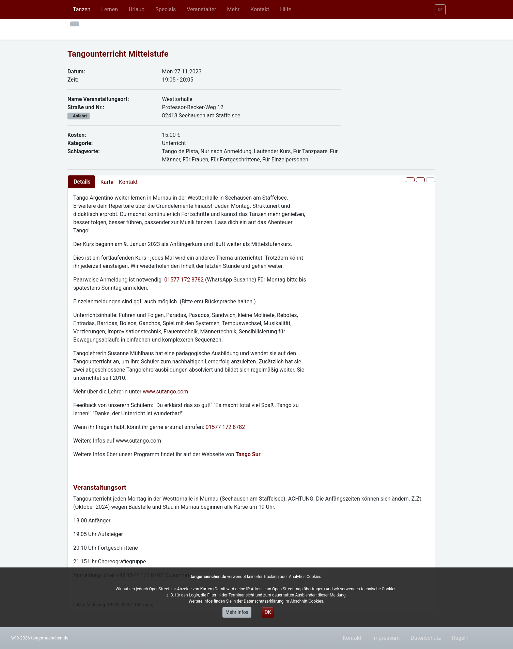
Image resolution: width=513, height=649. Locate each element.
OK (268, 612)
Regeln (460, 638)
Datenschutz (426, 638)
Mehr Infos (237, 612)
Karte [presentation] (106, 182)
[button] (109, 9)
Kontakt (128, 182)
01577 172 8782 (184, 279)
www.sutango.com (165, 391)
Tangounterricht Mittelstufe (118, 54)
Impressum (386, 638)
